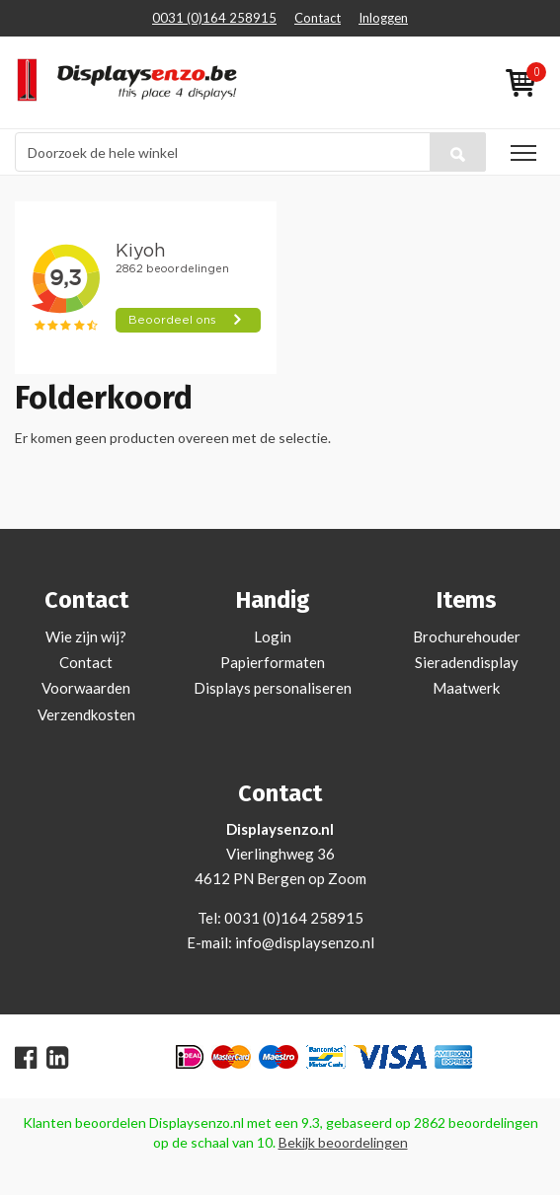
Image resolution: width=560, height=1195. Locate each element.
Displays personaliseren (273, 688)
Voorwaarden (85, 688)
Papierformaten (272, 662)
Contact (317, 18)
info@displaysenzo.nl (304, 942)
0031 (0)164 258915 (214, 18)
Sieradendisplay (467, 662)
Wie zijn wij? (85, 636)
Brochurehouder (466, 636)
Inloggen (383, 18)
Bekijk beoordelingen (343, 1142)
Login (272, 636)
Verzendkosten (86, 714)
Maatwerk (466, 688)
